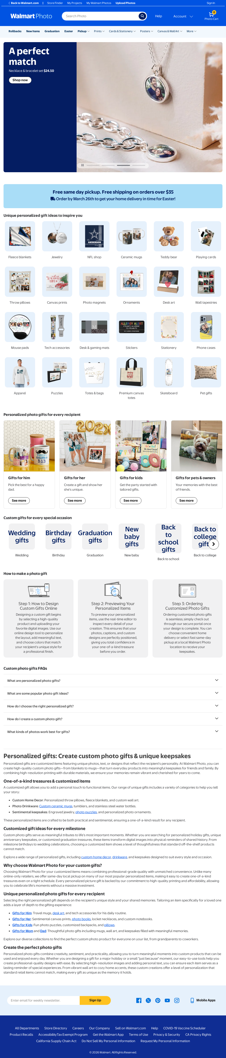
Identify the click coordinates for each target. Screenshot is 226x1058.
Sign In (211, 3)
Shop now (20, 80)
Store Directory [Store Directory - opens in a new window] (55, 1028)
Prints (98, 31)
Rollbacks (15, 31)
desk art (58, 913)
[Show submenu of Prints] (103, 31)
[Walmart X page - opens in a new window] (148, 1000)
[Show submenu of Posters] (152, 31)
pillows (109, 925)
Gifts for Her (21, 919)
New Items (33, 31)
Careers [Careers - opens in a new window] (78, 1028)
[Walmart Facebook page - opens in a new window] (138, 1000)
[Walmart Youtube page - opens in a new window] (167, 1000)
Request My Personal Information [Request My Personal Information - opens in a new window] (165, 1041)
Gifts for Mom (22, 931)
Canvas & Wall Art (168, 31)
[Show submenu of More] (195, 31)
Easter (68, 31)
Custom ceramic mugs (55, 806)
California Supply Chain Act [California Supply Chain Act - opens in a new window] (56, 1041)
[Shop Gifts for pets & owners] (196, 464)
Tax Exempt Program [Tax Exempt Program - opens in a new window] (72, 1035)
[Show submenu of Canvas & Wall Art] (181, 31)
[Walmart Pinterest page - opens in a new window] (157, 1000)
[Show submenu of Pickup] (88, 31)
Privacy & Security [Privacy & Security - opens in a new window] (166, 1035)
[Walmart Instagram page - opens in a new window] (176, 1000)
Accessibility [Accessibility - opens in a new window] (47, 1035)
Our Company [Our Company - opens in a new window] (99, 1028)
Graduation (52, 31)
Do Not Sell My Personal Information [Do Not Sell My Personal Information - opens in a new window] (108, 1041)
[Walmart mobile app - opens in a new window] (202, 1000)
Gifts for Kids (22, 925)
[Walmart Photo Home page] (31, 16)
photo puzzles (86, 812)
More (190, 31)
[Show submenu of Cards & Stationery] (134, 31)
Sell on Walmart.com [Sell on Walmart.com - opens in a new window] (130, 1028)
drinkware (119, 857)
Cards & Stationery (121, 31)
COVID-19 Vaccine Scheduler (184, 1028)
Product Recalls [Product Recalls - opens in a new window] (21, 1035)
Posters (145, 31)
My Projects (74, 3)
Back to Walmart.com (23, 3)
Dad (43, 931)
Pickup (82, 31)
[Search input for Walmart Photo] (100, 16)
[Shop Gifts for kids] (141, 464)
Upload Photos (125, 3)
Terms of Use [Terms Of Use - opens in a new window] (138, 1035)
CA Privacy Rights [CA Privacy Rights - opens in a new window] (198, 1035)
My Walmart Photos (99, 3)
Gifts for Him (22, 913)
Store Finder (55, 3)
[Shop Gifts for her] (85, 464)
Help (158, 16)
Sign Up (95, 1000)
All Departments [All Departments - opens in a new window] (27, 1028)
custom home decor (96, 857)
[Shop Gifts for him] (29, 464)
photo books (81, 919)
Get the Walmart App (108, 1035)
